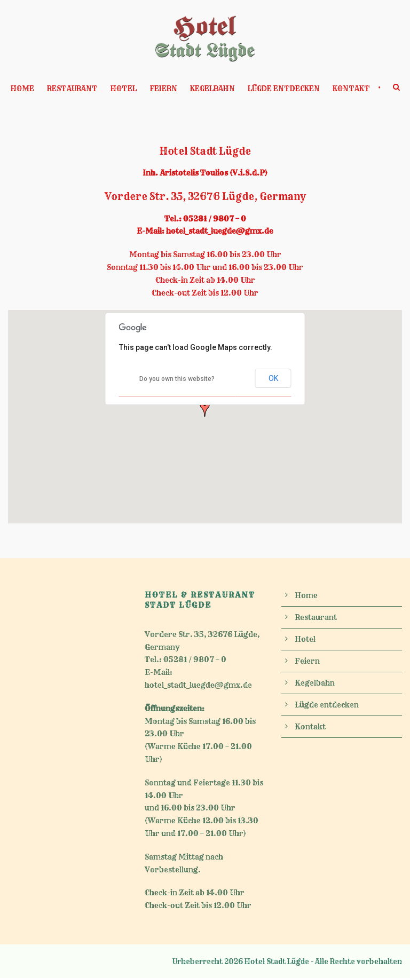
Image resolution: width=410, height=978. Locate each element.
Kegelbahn (212, 88)
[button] (205, 408)
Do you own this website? (177, 379)
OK (273, 378)
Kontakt (351, 88)
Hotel (124, 88)
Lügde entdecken (284, 88)
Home (22, 88)
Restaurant (72, 88)
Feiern (163, 88)
